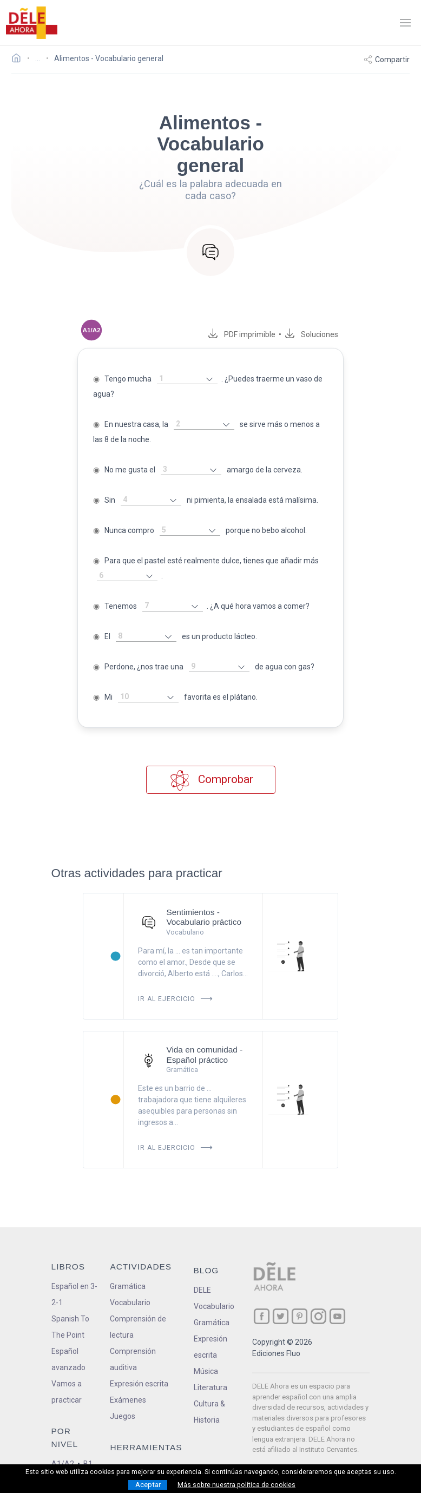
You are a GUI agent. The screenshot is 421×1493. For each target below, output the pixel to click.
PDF (257, 334)
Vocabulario (130, 1287)
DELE (202, 1275)
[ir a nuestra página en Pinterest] (299, 1301)
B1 (88, 1448)
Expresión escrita (139, 1368)
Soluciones (329, 334)
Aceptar (148, 1485)
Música (206, 1356)
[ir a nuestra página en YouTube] (337, 1301)
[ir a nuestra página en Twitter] (280, 1301)
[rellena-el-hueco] (178, 379)
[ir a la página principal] (31, 23)
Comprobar (210, 765)
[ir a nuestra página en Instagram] (318, 1301)
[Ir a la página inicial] (19, 59)
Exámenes (128, 1384)
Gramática (128, 1271)
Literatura (210, 1372)
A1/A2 (62, 1448)
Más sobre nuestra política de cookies (236, 1485)
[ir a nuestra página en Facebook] (261, 1301)
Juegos (122, 1401)
